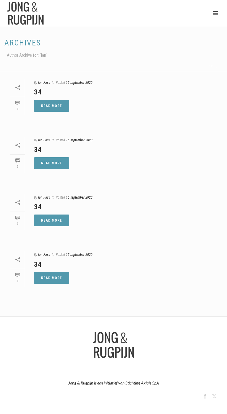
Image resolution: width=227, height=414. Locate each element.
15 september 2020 (79, 83)
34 (38, 92)
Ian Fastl (44, 83)
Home (210, 66)
